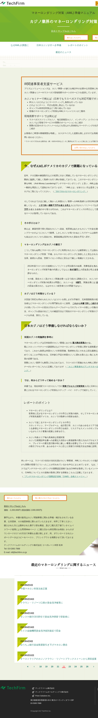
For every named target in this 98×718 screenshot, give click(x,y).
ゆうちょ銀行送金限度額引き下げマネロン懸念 (43, 644)
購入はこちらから (76, 37)
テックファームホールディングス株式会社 (55, 692)
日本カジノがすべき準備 (49, 45)
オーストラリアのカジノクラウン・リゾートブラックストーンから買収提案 (58, 658)
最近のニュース (63, 52)
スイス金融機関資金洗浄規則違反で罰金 (40, 630)
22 (64, 667)
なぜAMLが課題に (20, 45)
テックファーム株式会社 (48, 688)
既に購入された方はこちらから (49, 498)
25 (81, 667)
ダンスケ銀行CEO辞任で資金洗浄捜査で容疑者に (44, 616)
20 (52, 667)
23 (70, 667)
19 (46, 667)
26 (87, 667)
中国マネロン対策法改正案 (33, 588)
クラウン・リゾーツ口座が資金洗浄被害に (41, 602)
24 (75, 667)
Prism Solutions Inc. (43, 696)
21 (58, 667)
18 (40, 667)
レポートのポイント (78, 45)
